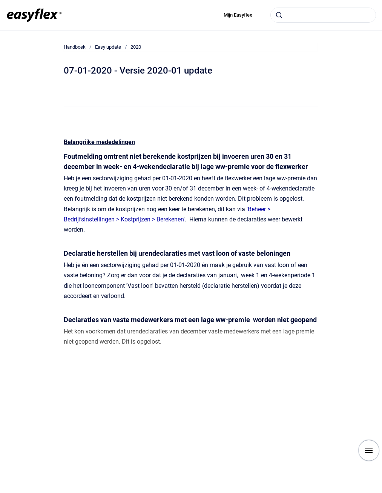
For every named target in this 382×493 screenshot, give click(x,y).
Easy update (108, 47)
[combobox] (323, 15)
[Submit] (279, 15)
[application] (380, 491)
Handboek (75, 47)
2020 (135, 47)
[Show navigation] (369, 450)
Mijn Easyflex (238, 15)
